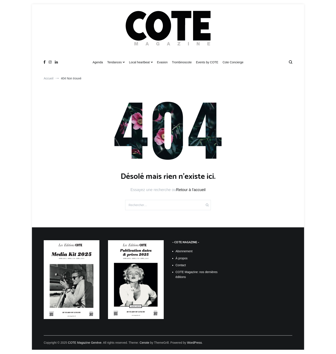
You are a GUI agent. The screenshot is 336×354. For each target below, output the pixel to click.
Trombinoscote (182, 62)
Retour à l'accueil (191, 190)
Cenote (144, 342)
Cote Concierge (233, 62)
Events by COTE (207, 62)
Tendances (114, 62)
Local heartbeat (139, 62)
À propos (182, 258)
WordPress (194, 342)
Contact (181, 265)
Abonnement (184, 251)
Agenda (98, 62)
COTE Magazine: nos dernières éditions (197, 274)
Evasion (162, 62)
